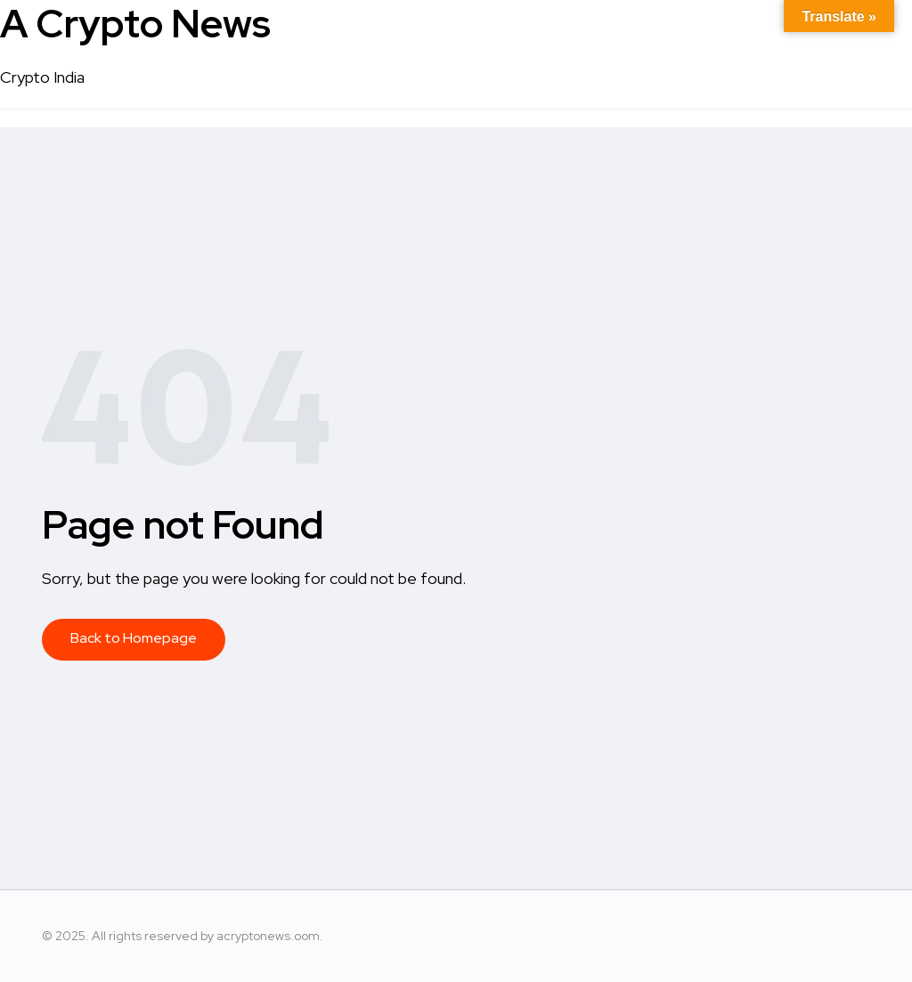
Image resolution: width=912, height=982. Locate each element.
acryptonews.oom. (269, 936)
